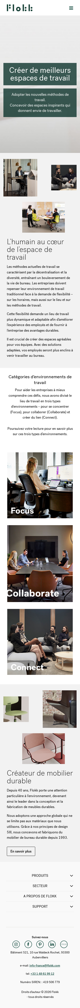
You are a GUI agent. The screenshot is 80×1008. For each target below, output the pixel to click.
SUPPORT (53, 906)
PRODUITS (53, 875)
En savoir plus (21, 851)
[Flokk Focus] (64, 944)
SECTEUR (53, 886)
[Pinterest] (40, 944)
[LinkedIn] (52, 944)
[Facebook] (28, 944)
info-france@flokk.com (44, 966)
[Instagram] (16, 944)
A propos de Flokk (48, 896)
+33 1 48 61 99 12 (42, 974)
